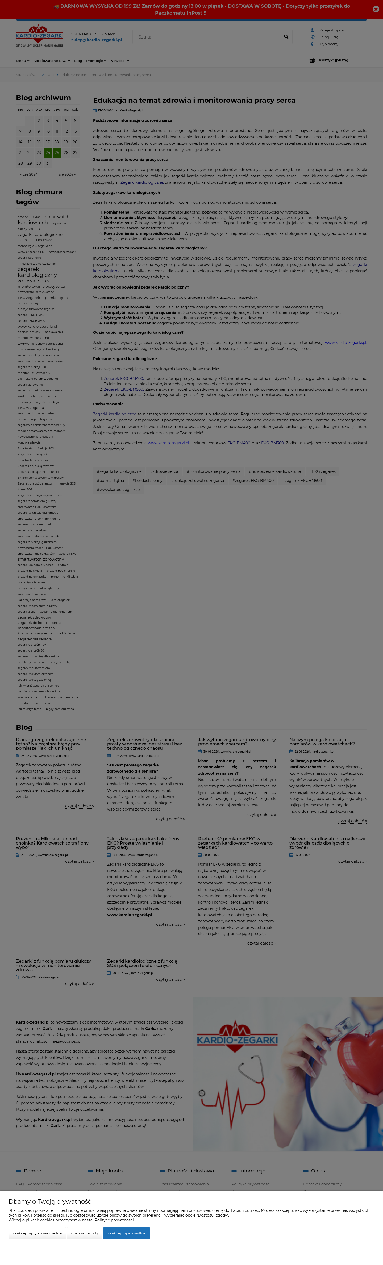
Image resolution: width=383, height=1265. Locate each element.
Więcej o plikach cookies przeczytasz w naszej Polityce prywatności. (72, 1220)
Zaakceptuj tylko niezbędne (37, 1233)
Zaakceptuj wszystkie (126, 1233)
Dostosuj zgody (84, 1233)
